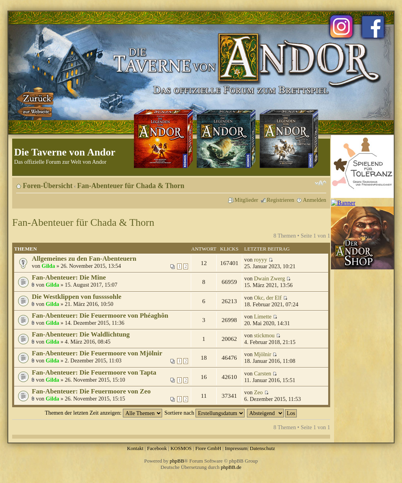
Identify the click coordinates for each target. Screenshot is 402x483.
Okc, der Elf (267, 298)
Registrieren (280, 200)
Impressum (236, 448)
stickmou (264, 335)
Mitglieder (246, 200)
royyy (260, 259)
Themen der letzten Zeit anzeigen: (103, 413)
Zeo (258, 392)
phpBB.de (231, 467)
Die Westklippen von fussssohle (76, 296)
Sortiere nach (204, 413)
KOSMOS (181, 448)
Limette (262, 316)
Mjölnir (262, 354)
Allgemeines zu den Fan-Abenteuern (84, 258)
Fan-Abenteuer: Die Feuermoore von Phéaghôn (100, 315)
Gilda (48, 266)
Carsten (262, 373)
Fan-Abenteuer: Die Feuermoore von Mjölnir (97, 353)
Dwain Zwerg (269, 278)
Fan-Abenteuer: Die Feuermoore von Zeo (91, 391)
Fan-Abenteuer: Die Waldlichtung (81, 334)
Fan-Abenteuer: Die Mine (69, 277)
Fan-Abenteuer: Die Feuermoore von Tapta (94, 372)
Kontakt (135, 448)
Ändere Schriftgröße (320, 183)
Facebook (157, 448)
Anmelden (314, 200)
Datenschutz (262, 448)
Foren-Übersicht (48, 186)
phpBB (177, 461)
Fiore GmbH (208, 448)
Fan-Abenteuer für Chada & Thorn (131, 186)
